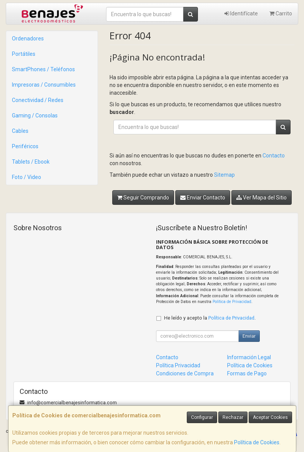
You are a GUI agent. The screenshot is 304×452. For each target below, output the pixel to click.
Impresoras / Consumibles (44, 85)
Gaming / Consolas (35, 115)
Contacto (273, 155)
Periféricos (25, 146)
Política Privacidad (178, 365)
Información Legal (249, 357)
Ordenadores (28, 38)
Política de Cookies (256, 442)
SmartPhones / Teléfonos (43, 69)
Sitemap (224, 175)
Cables (20, 131)
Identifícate (241, 13)
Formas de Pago (247, 373)
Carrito (280, 13)
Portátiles (23, 54)
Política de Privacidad (232, 302)
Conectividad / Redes (37, 100)
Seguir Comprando (143, 197)
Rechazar (233, 417)
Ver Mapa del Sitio (261, 197)
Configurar (202, 417)
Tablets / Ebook (31, 162)
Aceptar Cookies (270, 417)
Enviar (249, 336)
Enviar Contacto (202, 197)
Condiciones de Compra (185, 373)
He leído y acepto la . (210, 318)
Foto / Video (26, 177)
